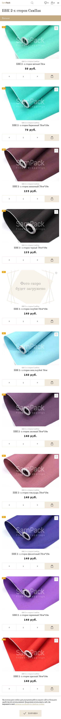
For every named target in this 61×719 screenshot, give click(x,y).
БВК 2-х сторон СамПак (30, 61)
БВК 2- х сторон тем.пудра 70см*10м (30, 493)
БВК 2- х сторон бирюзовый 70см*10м (30, 125)
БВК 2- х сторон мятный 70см (30, 64)
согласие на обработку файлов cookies (29, 704)
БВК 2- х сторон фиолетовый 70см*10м (30, 554)
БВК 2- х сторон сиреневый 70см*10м (30, 615)
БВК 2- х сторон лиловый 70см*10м (30, 432)
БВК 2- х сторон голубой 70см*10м (30, 309)
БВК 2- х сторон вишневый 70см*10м (30, 187)
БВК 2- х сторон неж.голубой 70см (30, 370)
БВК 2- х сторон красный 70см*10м (30, 676)
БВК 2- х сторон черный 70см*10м (30, 248)
